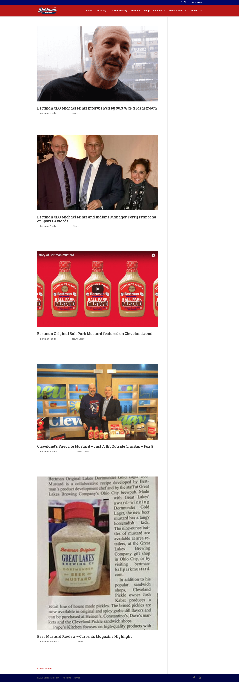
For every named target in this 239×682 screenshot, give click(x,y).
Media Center (176, 10)
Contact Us (196, 10)
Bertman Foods (48, 113)
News (75, 113)
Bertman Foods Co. (50, 451)
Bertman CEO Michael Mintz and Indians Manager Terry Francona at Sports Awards (96, 218)
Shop (147, 10)
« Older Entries (44, 668)
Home (89, 10)
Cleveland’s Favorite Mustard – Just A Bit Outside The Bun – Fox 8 (95, 446)
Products (136, 10)
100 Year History (118, 10)
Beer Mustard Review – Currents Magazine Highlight (84, 636)
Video (82, 338)
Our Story (101, 10)
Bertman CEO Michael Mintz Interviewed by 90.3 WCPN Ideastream (97, 108)
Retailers (157, 10)
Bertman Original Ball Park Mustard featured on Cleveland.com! (94, 333)
